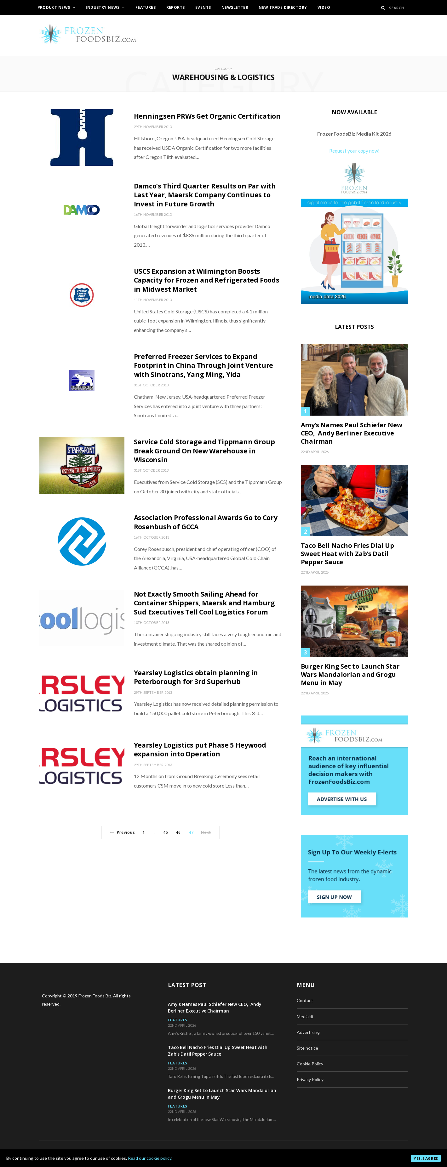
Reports (175, 7)
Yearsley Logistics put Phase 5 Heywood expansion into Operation (200, 749)
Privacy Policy (310, 1079)
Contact (305, 1000)
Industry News (102, 7)
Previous (122, 832)
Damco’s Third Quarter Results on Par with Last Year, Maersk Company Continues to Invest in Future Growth (205, 195)
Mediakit (305, 1016)
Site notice (307, 1048)
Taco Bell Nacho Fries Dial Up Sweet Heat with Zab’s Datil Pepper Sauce (347, 553)
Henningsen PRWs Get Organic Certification (207, 116)
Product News (53, 7)
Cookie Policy (310, 1063)
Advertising (308, 1032)
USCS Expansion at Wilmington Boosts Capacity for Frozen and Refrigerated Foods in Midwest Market (206, 280)
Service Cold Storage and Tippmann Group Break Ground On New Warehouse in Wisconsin (204, 450)
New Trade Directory (283, 7)
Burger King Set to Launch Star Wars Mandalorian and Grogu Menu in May (350, 674)
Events (203, 7)
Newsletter (234, 7)
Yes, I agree (426, 1158)
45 (165, 832)
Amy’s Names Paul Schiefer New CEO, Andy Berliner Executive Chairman (351, 433)
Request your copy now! (354, 151)
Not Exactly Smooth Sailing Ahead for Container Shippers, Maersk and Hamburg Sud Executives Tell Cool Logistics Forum (204, 603)
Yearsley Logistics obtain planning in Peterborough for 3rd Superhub (196, 677)
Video (324, 7)
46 (178, 832)
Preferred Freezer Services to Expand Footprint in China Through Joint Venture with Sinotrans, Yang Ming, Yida (203, 365)
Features (145, 7)
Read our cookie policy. (150, 1158)
